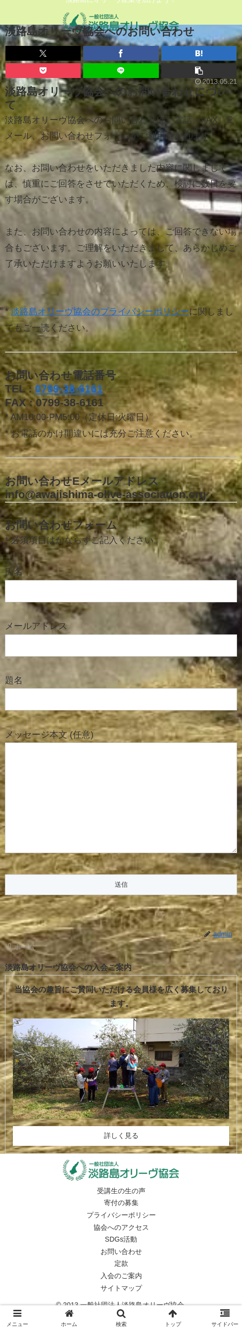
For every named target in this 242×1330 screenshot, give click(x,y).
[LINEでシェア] (120, 70)
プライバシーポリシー (121, 1235)
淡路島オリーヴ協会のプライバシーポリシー (100, 311)
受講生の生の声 (121, 1210)
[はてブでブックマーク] (199, 53)
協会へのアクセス (121, 1247)
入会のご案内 (121, 1295)
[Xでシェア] (43, 53)
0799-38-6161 (69, 389)
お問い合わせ (121, 1271)
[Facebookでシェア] (120, 53)
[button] (199, 70)
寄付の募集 (121, 1222)
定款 (121, 1283)
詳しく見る (121, 1155)
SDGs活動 (121, 1259)
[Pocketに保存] (43, 70)
